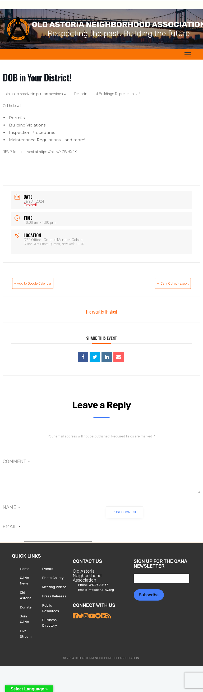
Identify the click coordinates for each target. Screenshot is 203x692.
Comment (16, 461)
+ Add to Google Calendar (43, 283)
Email (11, 526)
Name (11, 507)
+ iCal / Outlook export (163, 283)
